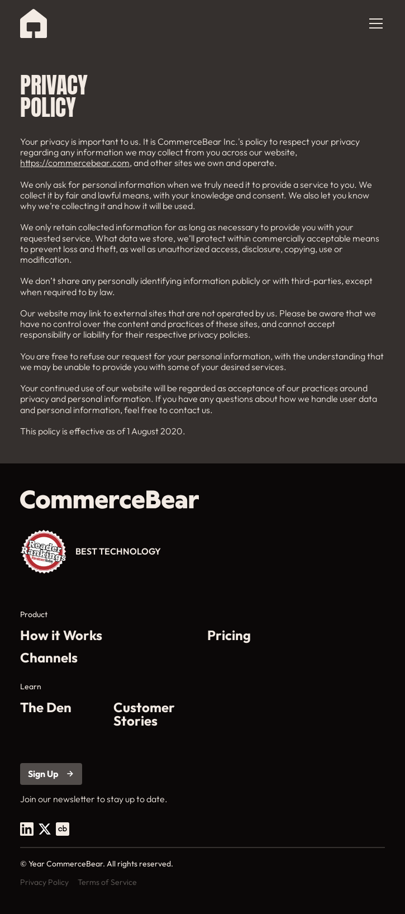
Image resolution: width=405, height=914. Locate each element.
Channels (49, 657)
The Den (46, 708)
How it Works (61, 635)
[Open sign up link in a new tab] (51, 774)
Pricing (229, 635)
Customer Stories (144, 713)
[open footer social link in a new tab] (27, 829)
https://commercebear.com (75, 162)
